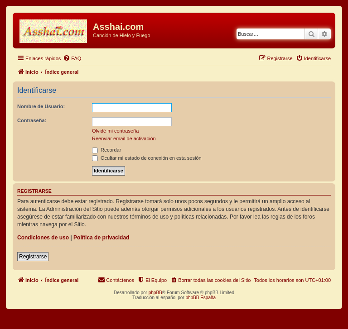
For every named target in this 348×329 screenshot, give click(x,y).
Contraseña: (31, 120)
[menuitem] (72, 58)
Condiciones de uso (43, 237)
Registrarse (33, 256)
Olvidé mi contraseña (115, 131)
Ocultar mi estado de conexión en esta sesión (147, 158)
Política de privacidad (101, 237)
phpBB (155, 292)
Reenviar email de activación (124, 138)
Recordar (106, 150)
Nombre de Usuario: (41, 106)
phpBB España (200, 297)
